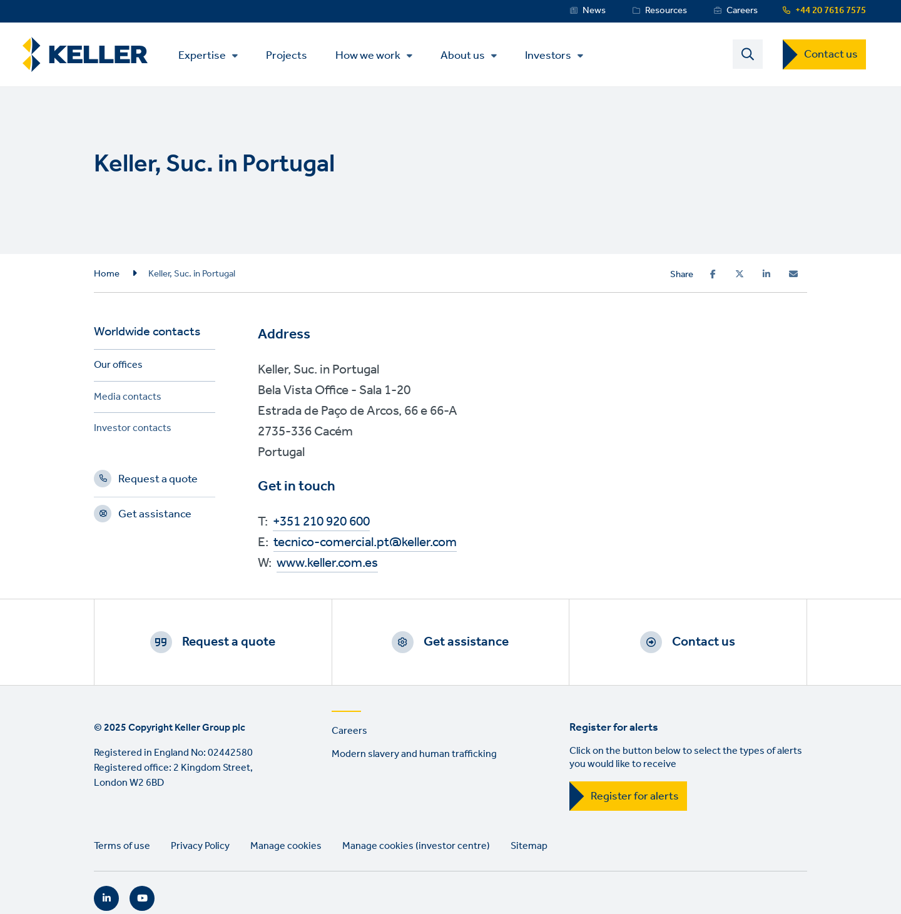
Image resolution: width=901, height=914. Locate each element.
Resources (666, 10)
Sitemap (529, 846)
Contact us (831, 54)
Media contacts (127, 399)
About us (462, 55)
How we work (367, 55)
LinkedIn (106, 898)
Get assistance (154, 516)
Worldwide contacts (147, 334)
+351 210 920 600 (321, 522)
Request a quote (158, 481)
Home (107, 274)
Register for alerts (635, 796)
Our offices (118, 367)
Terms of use (122, 846)
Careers (742, 10)
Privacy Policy (200, 846)
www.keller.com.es (327, 563)
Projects (286, 54)
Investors (548, 55)
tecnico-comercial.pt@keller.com (365, 542)
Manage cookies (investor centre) (416, 846)
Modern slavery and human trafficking (414, 754)
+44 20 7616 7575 (830, 10)
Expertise (202, 55)
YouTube (142, 898)
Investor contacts (132, 430)
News (594, 10)
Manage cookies (286, 846)
